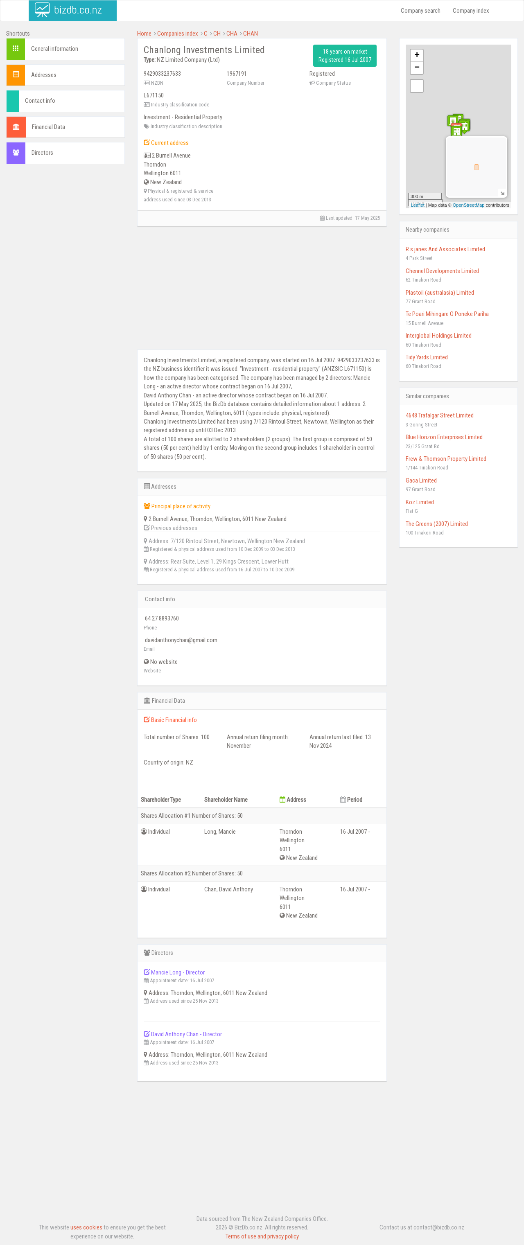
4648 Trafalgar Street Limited (440, 415)
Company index (471, 10)
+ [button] (417, 56)
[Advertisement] (65, 295)
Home (144, 33)
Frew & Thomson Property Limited (446, 458)
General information (54, 48)
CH (217, 33)
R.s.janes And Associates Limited (445, 249)
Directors (42, 152)
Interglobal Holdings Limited (439, 335)
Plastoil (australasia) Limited (440, 292)
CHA (231, 33)
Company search (420, 10)
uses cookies (86, 1227)
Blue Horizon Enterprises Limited (444, 437)
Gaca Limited (421, 480)
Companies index (177, 33)
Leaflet (418, 205)
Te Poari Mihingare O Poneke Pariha (447, 314)
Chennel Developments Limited (442, 271)
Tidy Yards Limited (427, 357)
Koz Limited (420, 502)
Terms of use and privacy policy (262, 1236)
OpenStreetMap (469, 205)
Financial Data (48, 127)
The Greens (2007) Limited (437, 524)
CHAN (250, 33)
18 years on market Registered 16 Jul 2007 (344, 55)
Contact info (40, 100)
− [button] (417, 68)
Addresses (43, 75)
